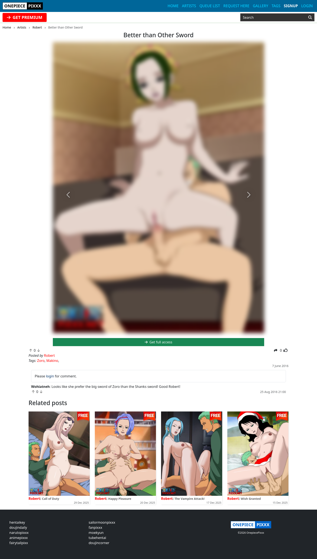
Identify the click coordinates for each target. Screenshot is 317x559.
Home (173, 5)
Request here (236, 5)
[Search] (310, 17)
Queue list (209, 5)
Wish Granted (251, 499)
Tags (276, 5)
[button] (69, 195)
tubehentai (97, 537)
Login (307, 5)
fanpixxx (95, 527)
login (50, 376)
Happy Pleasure (119, 499)
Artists (189, 5)
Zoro (41, 360)
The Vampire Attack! (189, 499)
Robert (34, 498)
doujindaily (18, 527)
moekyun (96, 532)
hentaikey (17, 522)
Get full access (158, 342)
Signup (291, 5)
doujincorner (99, 542)
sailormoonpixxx (102, 522)
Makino (52, 360)
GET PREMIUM (24, 17)
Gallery (260, 5)
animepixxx (18, 537)
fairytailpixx (18, 542)
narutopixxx (19, 532)
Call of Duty (50, 499)
